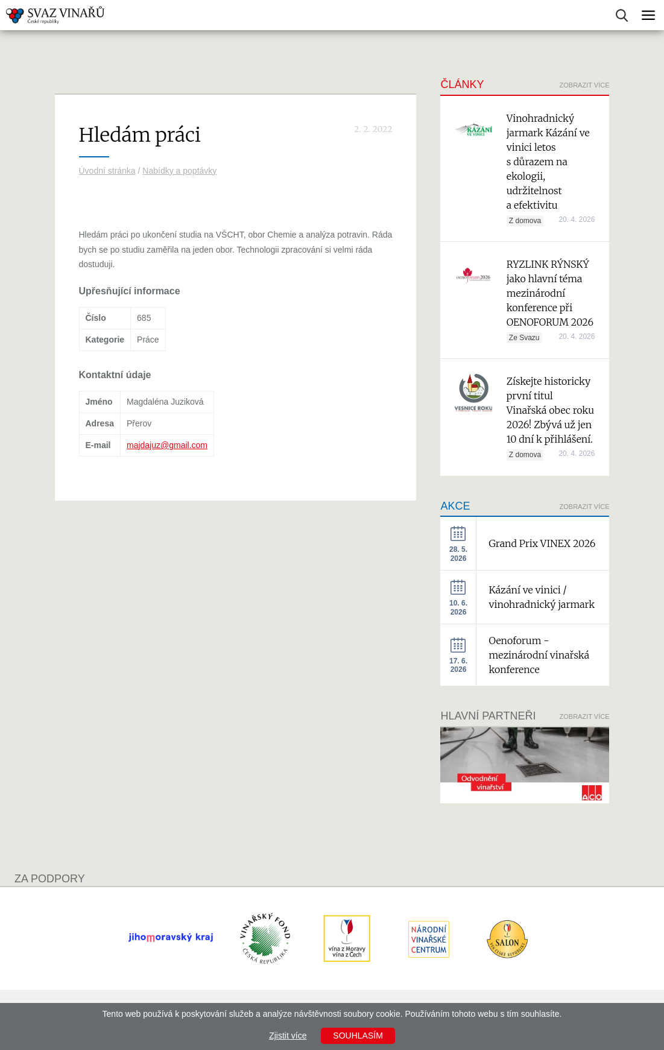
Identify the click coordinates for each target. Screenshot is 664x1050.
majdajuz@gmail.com (167, 445)
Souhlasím (357, 1035)
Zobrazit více (585, 85)
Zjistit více (287, 1035)
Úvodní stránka (107, 171)
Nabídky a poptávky (179, 171)
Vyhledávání (622, 15)
